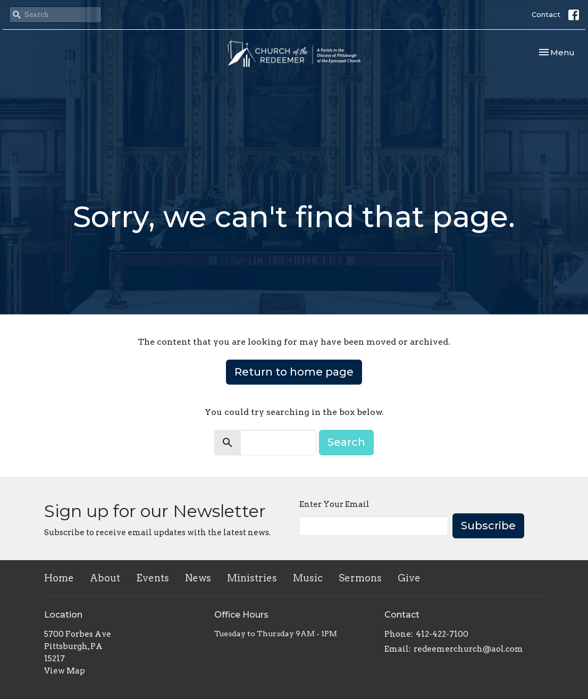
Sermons (360, 578)
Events (152, 578)
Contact (546, 14)
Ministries (252, 578)
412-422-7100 (442, 634)
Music (308, 578)
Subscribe (488, 525)
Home (59, 578)
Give (409, 578)
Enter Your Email (334, 504)
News (198, 578)
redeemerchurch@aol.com (468, 649)
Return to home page (294, 371)
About (105, 578)
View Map (64, 671)
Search (346, 442)
